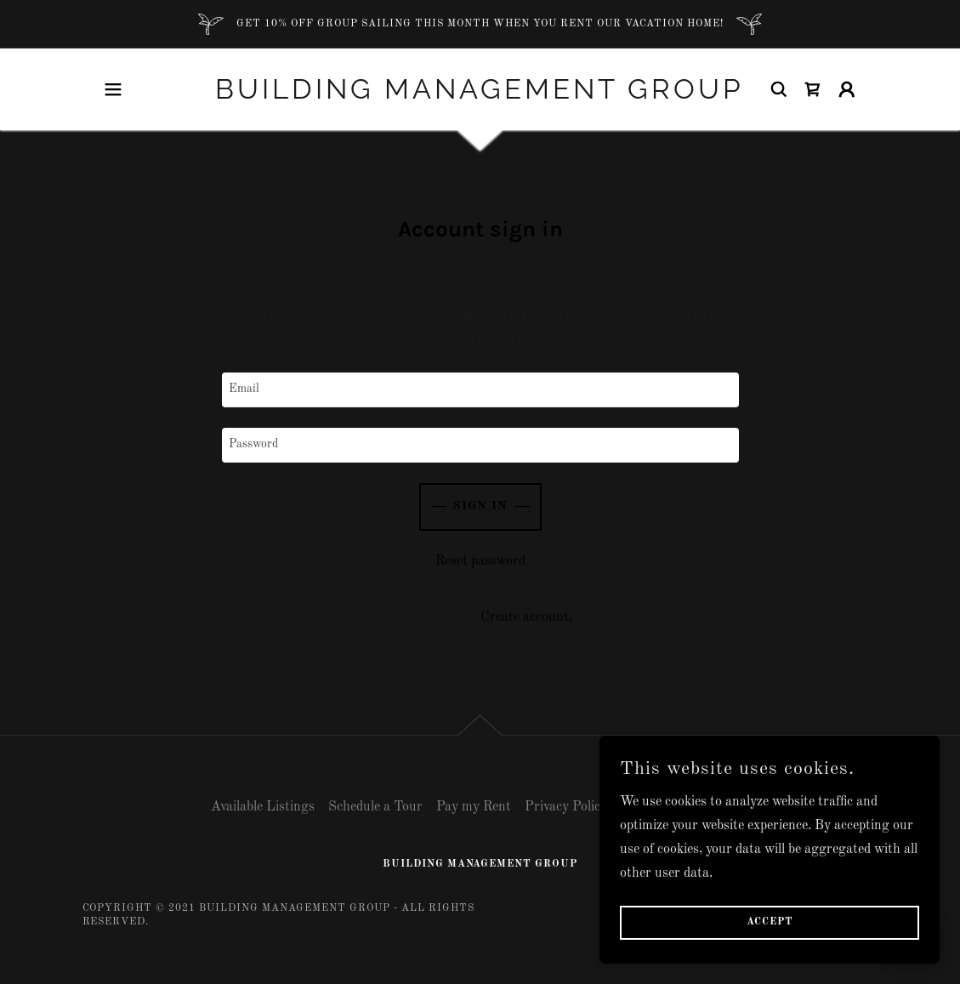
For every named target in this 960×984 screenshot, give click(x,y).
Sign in (480, 506)
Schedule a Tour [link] (375, 807)
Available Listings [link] (263, 807)
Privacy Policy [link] (566, 807)
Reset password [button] (480, 561)
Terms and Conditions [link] (685, 807)
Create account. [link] (526, 617)
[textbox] (480, 390)
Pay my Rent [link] (473, 807)
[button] (113, 89)
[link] (480, 89)
